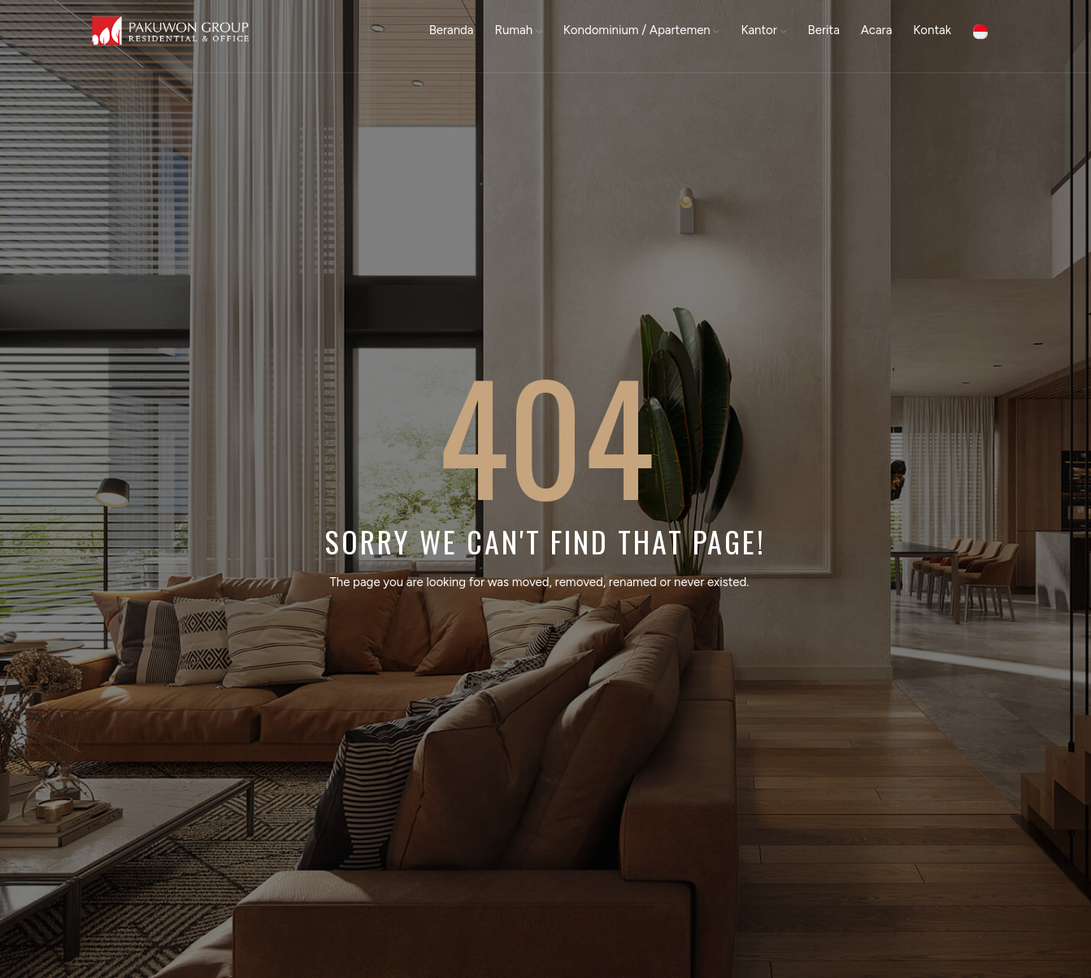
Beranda (451, 30)
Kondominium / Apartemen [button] (641, 30)
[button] (980, 30)
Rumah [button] (518, 30)
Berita (824, 30)
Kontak (932, 30)
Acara (877, 30)
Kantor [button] (763, 30)
